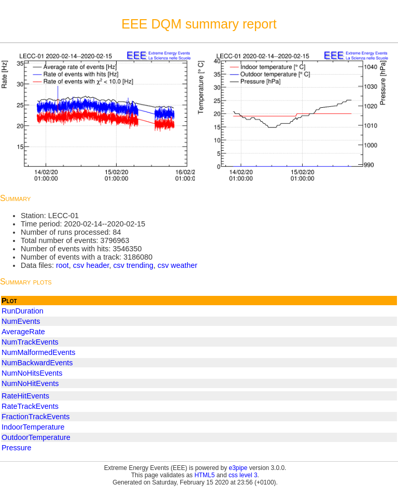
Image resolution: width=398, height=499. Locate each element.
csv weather (177, 265)
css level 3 (243, 475)
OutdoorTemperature (36, 437)
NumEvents (21, 321)
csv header (91, 265)
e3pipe (238, 468)
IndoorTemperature (33, 427)
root (62, 265)
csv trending (133, 265)
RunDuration (23, 311)
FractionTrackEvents (35, 416)
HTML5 (204, 475)
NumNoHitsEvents (32, 373)
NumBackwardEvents (37, 363)
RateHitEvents (25, 396)
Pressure (17, 448)
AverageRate (23, 331)
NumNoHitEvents (30, 383)
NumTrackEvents (30, 342)
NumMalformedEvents (38, 352)
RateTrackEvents (30, 406)
